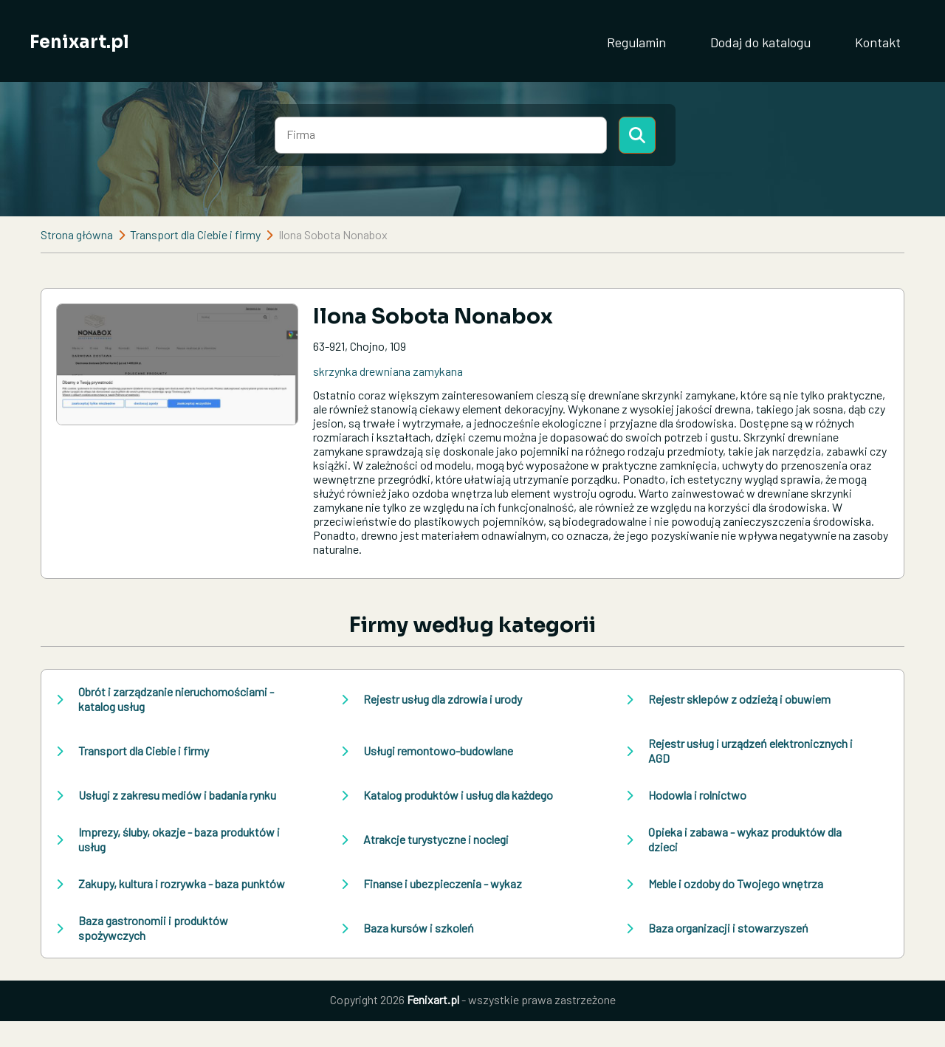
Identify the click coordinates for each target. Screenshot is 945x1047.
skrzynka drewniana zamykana (388, 371)
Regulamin (636, 42)
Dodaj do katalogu (760, 42)
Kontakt (878, 42)
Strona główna (77, 234)
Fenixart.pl (79, 42)
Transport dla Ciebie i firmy (195, 234)
